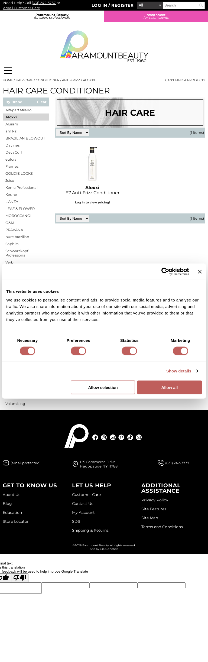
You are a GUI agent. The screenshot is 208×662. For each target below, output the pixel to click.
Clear (42, 102)
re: (156, 16)
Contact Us (82, 503)
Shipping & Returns (90, 530)
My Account (83, 512)
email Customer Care (21, 8)
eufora (11, 159)
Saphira (12, 244)
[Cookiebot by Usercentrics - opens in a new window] (165, 272)
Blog (7, 503)
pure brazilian (17, 237)
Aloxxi (11, 117)
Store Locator (16, 521)
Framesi (12, 166)
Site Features (153, 509)
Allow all (169, 387)
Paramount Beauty (52, 16)
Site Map (149, 517)
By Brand (13, 102)
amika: (11, 131)
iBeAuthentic (109, 549)
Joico (9, 180)
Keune (11, 194)
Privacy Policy (154, 500)
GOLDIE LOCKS (19, 173)
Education (12, 512)
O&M (9, 222)
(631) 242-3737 (44, 3)
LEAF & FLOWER (20, 208)
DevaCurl (13, 152)
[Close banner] (200, 272)
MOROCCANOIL (19, 215)
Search (201, 5)
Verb (9, 262)
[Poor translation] (19, 577)
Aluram (11, 124)
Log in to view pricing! (92, 202)
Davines (12, 145)
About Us (11, 494)
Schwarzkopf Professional (16, 253)
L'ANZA (11, 201)
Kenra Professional (21, 187)
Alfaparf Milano (18, 110)
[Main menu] (8, 70)
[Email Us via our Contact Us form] (26, 463)
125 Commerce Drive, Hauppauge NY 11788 (99, 464)
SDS (76, 521)
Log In (100, 5)
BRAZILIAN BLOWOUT (25, 138)
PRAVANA (14, 230)
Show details (178, 371)
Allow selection (103, 387)
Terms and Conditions (162, 526)
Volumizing (15, 403)
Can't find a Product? (185, 80)
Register (122, 5)
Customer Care (86, 494)
